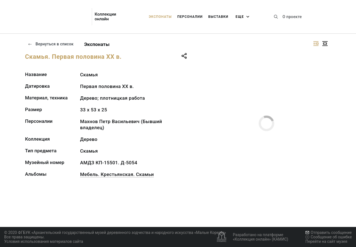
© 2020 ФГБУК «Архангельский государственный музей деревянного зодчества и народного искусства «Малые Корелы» (115, 232)
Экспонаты (160, 17)
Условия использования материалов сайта (43, 241)
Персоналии (189, 17)
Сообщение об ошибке (328, 237)
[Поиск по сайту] (276, 16)
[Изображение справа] (316, 43)
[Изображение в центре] (324, 43)
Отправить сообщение (328, 232)
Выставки (218, 17)
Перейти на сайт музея (326, 241)
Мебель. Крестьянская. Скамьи (117, 174)
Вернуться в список (50, 44)
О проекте (292, 16)
